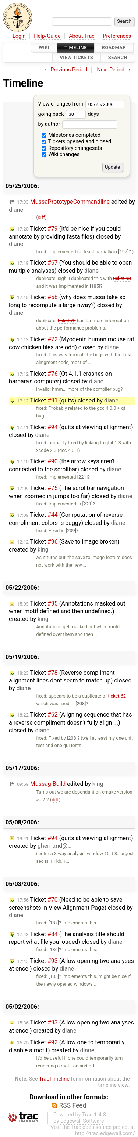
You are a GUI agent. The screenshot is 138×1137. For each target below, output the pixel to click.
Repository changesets (72, 148)
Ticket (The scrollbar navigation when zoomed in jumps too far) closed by (70, 492)
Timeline (75, 47)
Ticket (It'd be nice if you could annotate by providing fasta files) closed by (65, 236)
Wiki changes (61, 154)
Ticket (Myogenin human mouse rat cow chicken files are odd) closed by (71, 343)
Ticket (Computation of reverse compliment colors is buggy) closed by (67, 518)
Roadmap (114, 47)
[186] (54, 949)
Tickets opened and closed (76, 142)
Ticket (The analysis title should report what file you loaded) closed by (66, 938)
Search (117, 57)
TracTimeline (54, 1079)
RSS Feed (72, 1105)
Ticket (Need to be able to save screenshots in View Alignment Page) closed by (71, 907)
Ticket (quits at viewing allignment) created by (71, 842)
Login (19, 36)
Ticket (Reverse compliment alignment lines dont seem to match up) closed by (70, 680)
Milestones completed (71, 135)
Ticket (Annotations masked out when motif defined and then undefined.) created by (67, 611)
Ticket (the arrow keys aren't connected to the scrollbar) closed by (65, 465)
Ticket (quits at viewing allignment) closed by (71, 431)
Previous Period (68, 70)
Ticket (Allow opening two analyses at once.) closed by (71, 964)
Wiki (44, 47)
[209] (71, 530)
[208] (80, 703)
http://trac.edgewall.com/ (105, 1133)
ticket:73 (67, 320)
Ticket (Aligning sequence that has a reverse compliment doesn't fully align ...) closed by (70, 722)
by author (77, 124)
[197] (123, 251)
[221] (82, 477)
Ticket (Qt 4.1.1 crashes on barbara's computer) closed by (60, 377)
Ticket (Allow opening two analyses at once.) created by (71, 1026)
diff (41, 217)
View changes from (81, 104)
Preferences (117, 36)
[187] (54, 923)
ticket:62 (117, 696)
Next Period (111, 70)
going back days (68, 114)
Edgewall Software (82, 1121)
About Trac (82, 36)
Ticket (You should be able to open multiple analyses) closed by (70, 266)
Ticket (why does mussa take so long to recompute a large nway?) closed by (67, 305)
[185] (95, 286)
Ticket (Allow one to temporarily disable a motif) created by (67, 1046)
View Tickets (76, 57)
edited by (60, 783)
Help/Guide (47, 36)
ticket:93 (122, 278)
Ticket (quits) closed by (67, 400)
